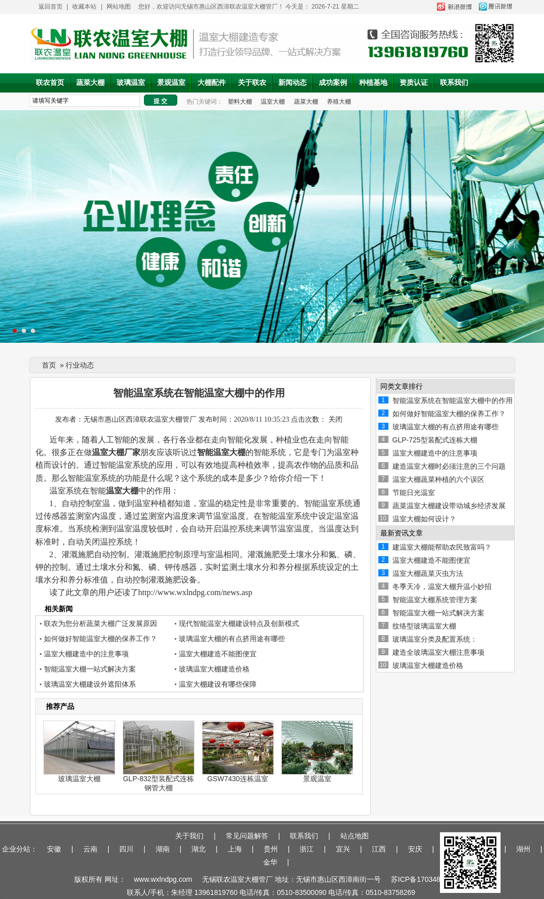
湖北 (198, 849)
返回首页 (50, 6)
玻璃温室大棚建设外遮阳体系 (90, 684)
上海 (235, 849)
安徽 (54, 849)
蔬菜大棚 (90, 82)
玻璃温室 (131, 82)
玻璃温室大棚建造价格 (214, 669)
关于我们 (189, 836)
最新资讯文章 (401, 533)
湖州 (523, 849)
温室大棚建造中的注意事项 (86, 654)
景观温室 (171, 82)
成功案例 (333, 82)
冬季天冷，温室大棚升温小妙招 (441, 586)
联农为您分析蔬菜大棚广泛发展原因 (100, 623)
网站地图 (119, 6)
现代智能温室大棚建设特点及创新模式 (239, 623)
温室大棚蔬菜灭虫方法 (427, 573)
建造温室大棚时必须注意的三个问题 (449, 466)
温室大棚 (273, 101)
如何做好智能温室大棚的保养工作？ (100, 639)
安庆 (415, 849)
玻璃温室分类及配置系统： (434, 639)
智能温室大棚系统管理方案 (434, 600)
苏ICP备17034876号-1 (426, 879)
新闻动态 (292, 82)
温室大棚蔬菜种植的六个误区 (438, 479)
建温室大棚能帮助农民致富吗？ (441, 547)
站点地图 (354, 836)
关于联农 (252, 82)
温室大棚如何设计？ (424, 519)
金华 (270, 862)
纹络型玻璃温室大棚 (424, 626)
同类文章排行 (401, 386)
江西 (379, 849)
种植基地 (373, 82)
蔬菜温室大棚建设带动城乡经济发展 (449, 506)
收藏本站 (84, 6)
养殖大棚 (339, 101)
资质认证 (414, 82)
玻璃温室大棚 (79, 779)
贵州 (271, 849)
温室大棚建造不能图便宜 (218, 654)
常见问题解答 (247, 836)
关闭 (335, 419)
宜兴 (343, 849)
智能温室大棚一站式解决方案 (90, 669)
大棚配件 (211, 82)
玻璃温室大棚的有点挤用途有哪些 (232, 639)
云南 (90, 849)
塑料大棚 (240, 101)
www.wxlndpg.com (164, 879)
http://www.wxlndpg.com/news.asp (195, 592)
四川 (126, 849)
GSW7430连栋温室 (237, 779)
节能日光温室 (413, 492)
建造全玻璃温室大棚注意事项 (438, 652)
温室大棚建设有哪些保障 (218, 684)
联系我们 (454, 82)
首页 (49, 365)
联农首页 (50, 82)
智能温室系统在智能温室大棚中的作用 (452, 400)
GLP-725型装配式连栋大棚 (434, 440)
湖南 (163, 849)
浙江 (307, 849)
